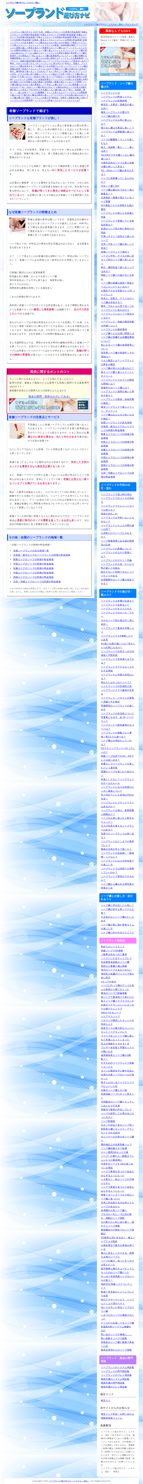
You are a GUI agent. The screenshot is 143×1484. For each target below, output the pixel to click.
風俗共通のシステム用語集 (115, 1379)
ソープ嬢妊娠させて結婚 (114, 1148)
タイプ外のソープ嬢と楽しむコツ (64, 71)
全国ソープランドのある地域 (116, 422)
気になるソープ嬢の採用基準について (49, 56)
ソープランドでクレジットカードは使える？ (117, 508)
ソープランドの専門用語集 (115, 1371)
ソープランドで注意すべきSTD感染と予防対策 (117, 653)
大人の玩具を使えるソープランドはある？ (117, 828)
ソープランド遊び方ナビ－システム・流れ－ (23, 2)
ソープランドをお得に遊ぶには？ (69, 95)
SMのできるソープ (111, 1012)
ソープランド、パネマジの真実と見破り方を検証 (117, 700)
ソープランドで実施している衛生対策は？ (33, 79)
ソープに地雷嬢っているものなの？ (117, 180)
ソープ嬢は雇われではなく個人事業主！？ (117, 192)
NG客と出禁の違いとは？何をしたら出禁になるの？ (118, 646)
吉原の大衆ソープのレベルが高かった (117, 1077)
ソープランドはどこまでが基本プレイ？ (117, 843)
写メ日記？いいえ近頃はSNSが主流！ (117, 797)
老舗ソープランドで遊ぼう (46, 74)
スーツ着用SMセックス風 (114, 1152)
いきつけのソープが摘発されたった (117, 1317)
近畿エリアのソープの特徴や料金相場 (33, 568)
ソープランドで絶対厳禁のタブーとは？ (117, 727)
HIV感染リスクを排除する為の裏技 (26, 82)
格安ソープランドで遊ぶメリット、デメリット (117, 409)
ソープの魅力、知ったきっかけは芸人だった (117, 1263)
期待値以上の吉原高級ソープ (116, 1144)
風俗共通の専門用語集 (113, 1383)
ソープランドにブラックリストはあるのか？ (117, 804)
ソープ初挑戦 (108, 1121)
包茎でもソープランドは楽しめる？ (117, 835)
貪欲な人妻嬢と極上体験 (114, 966)
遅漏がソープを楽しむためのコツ (117, 773)
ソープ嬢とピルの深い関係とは (44, 58)
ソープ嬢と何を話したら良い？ (117, 905)
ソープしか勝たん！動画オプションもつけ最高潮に (117, 1158)
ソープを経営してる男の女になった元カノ (117, 1115)
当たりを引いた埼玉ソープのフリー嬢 (117, 1309)
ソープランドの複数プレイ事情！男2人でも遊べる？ (116, 735)
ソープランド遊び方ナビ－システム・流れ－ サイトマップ (111, 24)
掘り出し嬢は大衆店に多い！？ (38, 95)
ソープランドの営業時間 (21, 100)
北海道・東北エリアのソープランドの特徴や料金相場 (56, 40)
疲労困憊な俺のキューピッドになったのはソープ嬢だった (117, 1270)
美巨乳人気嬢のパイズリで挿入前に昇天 (117, 976)
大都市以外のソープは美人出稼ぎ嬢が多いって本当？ (117, 165)
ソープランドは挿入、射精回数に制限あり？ (117, 812)
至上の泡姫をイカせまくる (115, 1044)
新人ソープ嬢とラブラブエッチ (117, 1001)
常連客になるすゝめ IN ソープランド (117, 719)
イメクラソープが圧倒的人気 (116, 686)
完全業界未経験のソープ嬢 (115, 962)
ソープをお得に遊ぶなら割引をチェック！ (117, 820)
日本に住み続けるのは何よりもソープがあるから (117, 1204)
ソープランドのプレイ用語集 (116, 1375)
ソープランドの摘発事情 (71, 58)
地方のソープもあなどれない (116, 970)
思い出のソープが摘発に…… (116, 1334)
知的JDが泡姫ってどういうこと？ (116, 1286)
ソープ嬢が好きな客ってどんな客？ (117, 911)
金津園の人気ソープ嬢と (114, 1210)
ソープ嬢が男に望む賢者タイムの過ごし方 (117, 927)
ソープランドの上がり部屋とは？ (116, 554)
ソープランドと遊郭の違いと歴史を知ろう (117, 393)
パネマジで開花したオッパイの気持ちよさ (117, 1022)
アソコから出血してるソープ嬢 (117, 1323)
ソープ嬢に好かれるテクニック (117, 932)
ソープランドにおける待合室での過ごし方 (117, 863)
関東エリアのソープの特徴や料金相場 (33, 559)
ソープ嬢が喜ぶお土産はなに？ (117, 368)
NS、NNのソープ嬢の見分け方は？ (38, 87)
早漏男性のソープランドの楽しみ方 (117, 708)
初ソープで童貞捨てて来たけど (117, 997)
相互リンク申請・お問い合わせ (117, 1414)
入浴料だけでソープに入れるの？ (116, 535)
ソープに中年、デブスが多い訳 (117, 256)
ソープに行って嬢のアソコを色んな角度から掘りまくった (117, 987)
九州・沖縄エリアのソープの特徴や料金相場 (59, 32)
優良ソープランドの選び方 (38, 98)
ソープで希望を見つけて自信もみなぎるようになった (117, 1173)
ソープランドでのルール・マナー (117, 614)
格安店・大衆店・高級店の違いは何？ (69, 98)
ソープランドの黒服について (116, 549)
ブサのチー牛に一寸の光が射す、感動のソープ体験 (116, 1216)
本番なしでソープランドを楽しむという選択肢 (117, 766)
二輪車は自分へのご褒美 (114, 954)
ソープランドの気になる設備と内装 (70, 79)
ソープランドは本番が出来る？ (117, 601)
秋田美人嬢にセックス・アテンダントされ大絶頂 (117, 1131)
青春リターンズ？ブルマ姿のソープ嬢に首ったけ (117, 1197)
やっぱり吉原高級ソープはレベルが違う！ (117, 1278)
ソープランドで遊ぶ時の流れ (116, 494)
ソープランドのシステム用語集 (117, 1367)
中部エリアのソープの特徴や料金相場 (53, 37)
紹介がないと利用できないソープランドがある (117, 574)
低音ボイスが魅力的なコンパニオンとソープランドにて (117, 1030)
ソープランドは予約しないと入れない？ (117, 520)
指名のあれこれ (109, 514)
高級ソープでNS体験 (112, 950)
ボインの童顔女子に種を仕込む (117, 1071)
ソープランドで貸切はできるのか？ (117, 878)
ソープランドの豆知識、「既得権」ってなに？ (117, 855)
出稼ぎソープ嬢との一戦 (114, 1090)
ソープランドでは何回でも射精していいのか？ (117, 870)
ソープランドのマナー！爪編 (116, 560)
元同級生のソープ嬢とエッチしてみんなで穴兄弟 (117, 1104)
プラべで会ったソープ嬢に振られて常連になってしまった (117, 1038)
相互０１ (105, 1400)
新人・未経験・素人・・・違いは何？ (117, 149)
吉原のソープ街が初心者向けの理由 (117, 230)
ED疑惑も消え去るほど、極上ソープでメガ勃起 (118, 1239)
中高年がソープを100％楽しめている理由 (117, 1166)
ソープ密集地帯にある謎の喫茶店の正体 (117, 543)
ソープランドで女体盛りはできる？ (117, 661)
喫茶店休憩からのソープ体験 (116, 1350)
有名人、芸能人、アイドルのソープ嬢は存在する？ (117, 300)
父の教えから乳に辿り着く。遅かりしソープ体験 (117, 1224)
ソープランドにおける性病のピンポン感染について (117, 789)
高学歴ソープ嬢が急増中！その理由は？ (117, 355)
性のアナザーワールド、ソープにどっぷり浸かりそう (117, 1301)
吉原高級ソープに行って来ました (117, 1096)
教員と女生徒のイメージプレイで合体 (117, 1294)
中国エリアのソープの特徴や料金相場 (57, 35)
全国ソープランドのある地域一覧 (31, 550)
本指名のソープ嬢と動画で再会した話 (117, 1344)
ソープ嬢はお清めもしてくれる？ (116, 742)
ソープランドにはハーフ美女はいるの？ (69, 61)
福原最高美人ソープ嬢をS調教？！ (116, 1057)
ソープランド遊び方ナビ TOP (23, 32)
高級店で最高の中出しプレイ (116, 1109)
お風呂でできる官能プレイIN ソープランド (56, 66)
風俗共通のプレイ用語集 (114, 1387)
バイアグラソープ (110, 1016)
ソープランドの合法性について (117, 713)
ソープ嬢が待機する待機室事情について (117, 339)
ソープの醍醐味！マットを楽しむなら (47, 92)
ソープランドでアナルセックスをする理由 (117, 669)
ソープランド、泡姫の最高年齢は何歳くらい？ (117, 324)
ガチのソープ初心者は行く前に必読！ (117, 622)
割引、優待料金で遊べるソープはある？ (28, 71)
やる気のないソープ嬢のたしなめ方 (117, 919)
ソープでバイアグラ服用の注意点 (117, 692)
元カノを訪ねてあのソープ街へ (117, 1125)
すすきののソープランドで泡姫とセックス (117, 1065)
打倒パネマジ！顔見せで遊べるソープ (37, 77)
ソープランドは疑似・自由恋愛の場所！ (58, 45)
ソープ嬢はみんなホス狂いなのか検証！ (52, 42)
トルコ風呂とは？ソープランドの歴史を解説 (48, 53)
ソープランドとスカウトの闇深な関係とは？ (117, 382)
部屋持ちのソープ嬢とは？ (54, 48)
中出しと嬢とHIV (55, 84)
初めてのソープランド (113, 946)
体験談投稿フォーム (111, 1418)
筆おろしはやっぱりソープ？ (116, 682)
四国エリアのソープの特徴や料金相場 (33, 577)
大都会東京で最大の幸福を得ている (117, 1247)
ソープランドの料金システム (47, 100)
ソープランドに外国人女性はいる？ (117, 677)
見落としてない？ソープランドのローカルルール (117, 781)
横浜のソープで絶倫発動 (114, 993)
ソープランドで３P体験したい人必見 (117, 638)
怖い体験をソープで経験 (114, 1338)
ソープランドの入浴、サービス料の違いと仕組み (117, 566)
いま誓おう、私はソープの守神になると (117, 1181)
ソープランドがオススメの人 (116, 609)
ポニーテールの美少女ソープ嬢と (117, 1139)
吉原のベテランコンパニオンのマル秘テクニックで (117, 1007)
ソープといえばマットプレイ (116, 958)
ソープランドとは (70, 100)
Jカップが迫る (108, 981)
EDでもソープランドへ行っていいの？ (118, 750)
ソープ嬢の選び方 (110, 116)
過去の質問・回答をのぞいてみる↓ (49, 396)
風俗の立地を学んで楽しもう (116, 849)
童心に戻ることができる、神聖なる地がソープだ (117, 1255)
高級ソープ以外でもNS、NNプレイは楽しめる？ (117, 758)
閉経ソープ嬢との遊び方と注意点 (70, 69)
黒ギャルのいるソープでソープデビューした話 (117, 1084)
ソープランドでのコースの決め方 (117, 500)
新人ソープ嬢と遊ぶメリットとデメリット (53, 50)
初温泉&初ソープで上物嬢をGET (116, 1329)
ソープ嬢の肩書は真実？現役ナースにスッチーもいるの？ (117, 285)
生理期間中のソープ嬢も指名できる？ (117, 582)
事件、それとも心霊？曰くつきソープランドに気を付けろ (36, 63)
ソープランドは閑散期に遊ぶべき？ (117, 134)
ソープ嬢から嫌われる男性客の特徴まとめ (117, 886)
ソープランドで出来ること (115, 605)
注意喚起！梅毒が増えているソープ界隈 (62, 82)
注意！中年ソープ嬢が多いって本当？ (117, 246)
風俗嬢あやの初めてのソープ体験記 (117, 1232)
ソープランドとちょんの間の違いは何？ (117, 527)
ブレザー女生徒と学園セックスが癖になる (117, 1049)
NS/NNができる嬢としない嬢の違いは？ (48, 90)
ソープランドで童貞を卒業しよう (117, 630)
